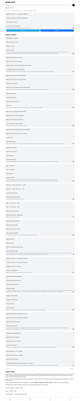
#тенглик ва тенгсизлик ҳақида (56, 143)
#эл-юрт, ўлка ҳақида (44, 143)
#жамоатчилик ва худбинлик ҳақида (14, 52)
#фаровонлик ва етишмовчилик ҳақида (25, 291)
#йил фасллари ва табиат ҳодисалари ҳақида (44, 327)
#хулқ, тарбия (20, 365)
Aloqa (15, 391)
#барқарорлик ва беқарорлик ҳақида (42, 179)
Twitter (50, 382)
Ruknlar (11, 7)
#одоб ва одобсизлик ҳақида (12, 327)
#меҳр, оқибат (37, 290)
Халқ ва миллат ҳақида (16, 10)
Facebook (57, 30)
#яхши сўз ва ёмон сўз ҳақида (23, 161)
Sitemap (11, 391)
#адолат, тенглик (20, 199)
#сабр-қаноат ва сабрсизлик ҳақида (42, 291)
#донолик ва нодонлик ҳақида (35, 253)
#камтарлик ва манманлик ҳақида (26, 327)
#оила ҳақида (44, 254)
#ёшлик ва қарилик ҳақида (12, 253)
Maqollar (7, 7)
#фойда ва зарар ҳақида (38, 53)
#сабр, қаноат (54, 291)
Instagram (41, 382)
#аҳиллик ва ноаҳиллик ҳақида (27, 290)
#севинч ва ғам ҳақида (11, 347)
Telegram (23, 30)
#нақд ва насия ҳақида (25, 89)
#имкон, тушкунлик (28, 53)
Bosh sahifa (7, 10)
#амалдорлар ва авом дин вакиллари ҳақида (16, 71)
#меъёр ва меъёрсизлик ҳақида (61, 52)
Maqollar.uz (10, 2)
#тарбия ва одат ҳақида (23, 253)
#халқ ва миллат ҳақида (11, 28)
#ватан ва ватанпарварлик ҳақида (13, 181)
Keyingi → (72, 368)
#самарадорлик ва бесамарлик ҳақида (30, 52)
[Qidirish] (38, 5)
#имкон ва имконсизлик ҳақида (47, 52)
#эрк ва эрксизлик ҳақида (25, 272)
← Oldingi (7, 368)
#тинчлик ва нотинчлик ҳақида (24, 28)
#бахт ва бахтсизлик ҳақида (38, 181)
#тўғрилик (49, 365)
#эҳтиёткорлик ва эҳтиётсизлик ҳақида (45, 71)
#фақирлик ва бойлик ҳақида (51, 181)
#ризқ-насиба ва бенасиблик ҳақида (22, 254)
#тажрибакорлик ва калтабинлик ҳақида (15, 53)
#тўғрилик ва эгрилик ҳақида (37, 161)
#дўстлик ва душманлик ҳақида (27, 179)
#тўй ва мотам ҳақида (22, 125)
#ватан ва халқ (36, 143)
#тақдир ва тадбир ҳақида (26, 107)
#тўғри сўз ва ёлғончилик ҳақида (51, 161)
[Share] (73, 28)
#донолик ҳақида (10, 254)
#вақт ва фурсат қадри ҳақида (47, 290)
